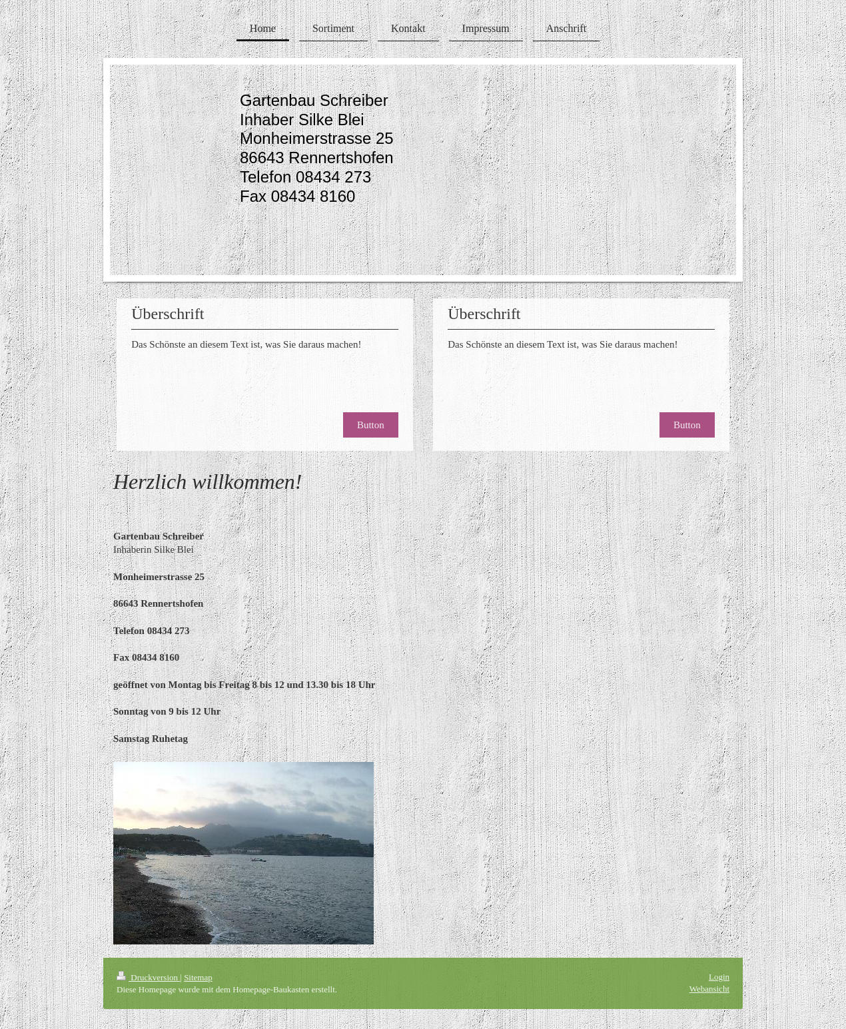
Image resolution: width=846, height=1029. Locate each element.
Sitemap (198, 977)
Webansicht (709, 989)
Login (719, 977)
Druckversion (148, 977)
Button (370, 425)
